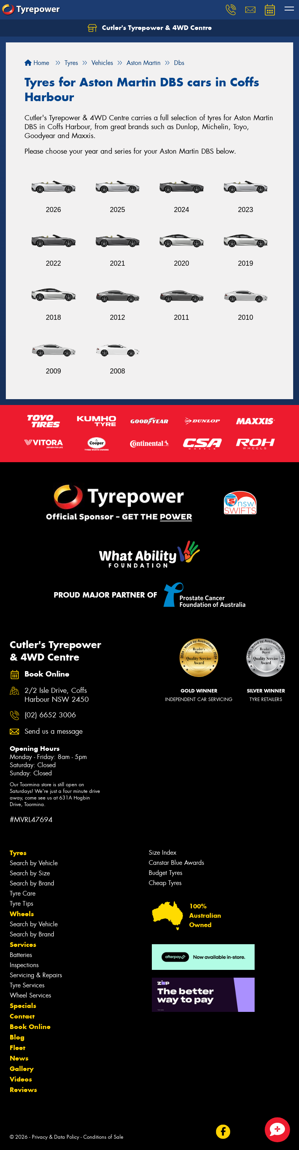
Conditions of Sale (103, 1137)
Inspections (24, 965)
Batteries (21, 955)
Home (37, 63)
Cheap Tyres (165, 883)
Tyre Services (27, 985)
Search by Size (30, 873)
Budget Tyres (165, 873)
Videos (21, 1079)
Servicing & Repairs (36, 975)
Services (23, 944)
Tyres (18, 852)
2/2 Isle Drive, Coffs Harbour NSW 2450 (57, 695)
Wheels (22, 914)
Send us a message (54, 731)
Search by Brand (32, 883)
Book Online (30, 1026)
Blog (17, 1037)
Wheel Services (30, 995)
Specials (23, 1005)
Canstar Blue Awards (176, 863)
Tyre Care (22, 893)
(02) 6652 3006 (50, 715)
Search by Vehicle (34, 863)
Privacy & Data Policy (55, 1137)
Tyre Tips (21, 903)
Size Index (162, 852)
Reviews (23, 1089)
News (19, 1058)
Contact (22, 1016)
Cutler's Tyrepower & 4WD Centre (150, 28)
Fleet (17, 1047)
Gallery (21, 1068)
